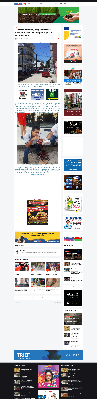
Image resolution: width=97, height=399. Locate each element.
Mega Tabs (47, 3)
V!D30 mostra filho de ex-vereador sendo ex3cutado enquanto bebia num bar (75, 388)
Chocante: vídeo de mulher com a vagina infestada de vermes (75, 328)
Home (29, 3)
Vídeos (60, 3)
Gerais (22, 245)
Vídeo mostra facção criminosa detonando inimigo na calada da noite (27, 387)
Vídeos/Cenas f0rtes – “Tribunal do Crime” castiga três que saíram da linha (76, 335)
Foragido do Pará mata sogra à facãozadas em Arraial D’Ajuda (37, 288)
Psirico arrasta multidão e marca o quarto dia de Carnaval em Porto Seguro (76, 279)
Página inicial (17, 27)
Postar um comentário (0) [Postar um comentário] (37, 297)
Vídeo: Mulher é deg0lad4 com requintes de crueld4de (27, 393)
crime (22, 27)
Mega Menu (39, 3)
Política (55, 3)
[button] (79, 3)
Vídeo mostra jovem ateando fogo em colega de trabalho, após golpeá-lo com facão (52, 273)
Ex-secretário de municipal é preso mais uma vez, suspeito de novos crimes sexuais (76, 343)
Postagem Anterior (18, 302)
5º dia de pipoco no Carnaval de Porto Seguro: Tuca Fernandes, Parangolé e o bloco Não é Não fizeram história (76, 271)
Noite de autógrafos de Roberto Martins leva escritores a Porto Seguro (76, 263)
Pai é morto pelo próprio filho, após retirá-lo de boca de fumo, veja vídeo (52, 289)
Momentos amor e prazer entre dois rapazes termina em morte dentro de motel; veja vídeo (21, 289)
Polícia (33, 3)
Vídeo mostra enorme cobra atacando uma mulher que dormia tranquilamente (27, 375)
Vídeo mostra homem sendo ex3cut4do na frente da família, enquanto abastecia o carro (37, 273)
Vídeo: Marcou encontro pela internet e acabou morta (27, 381)
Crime (65, 3)
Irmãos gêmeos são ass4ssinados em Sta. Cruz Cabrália (21, 273)
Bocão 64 (22, 250)
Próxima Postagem (57, 302)
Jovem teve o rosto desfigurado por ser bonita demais (75, 394)
